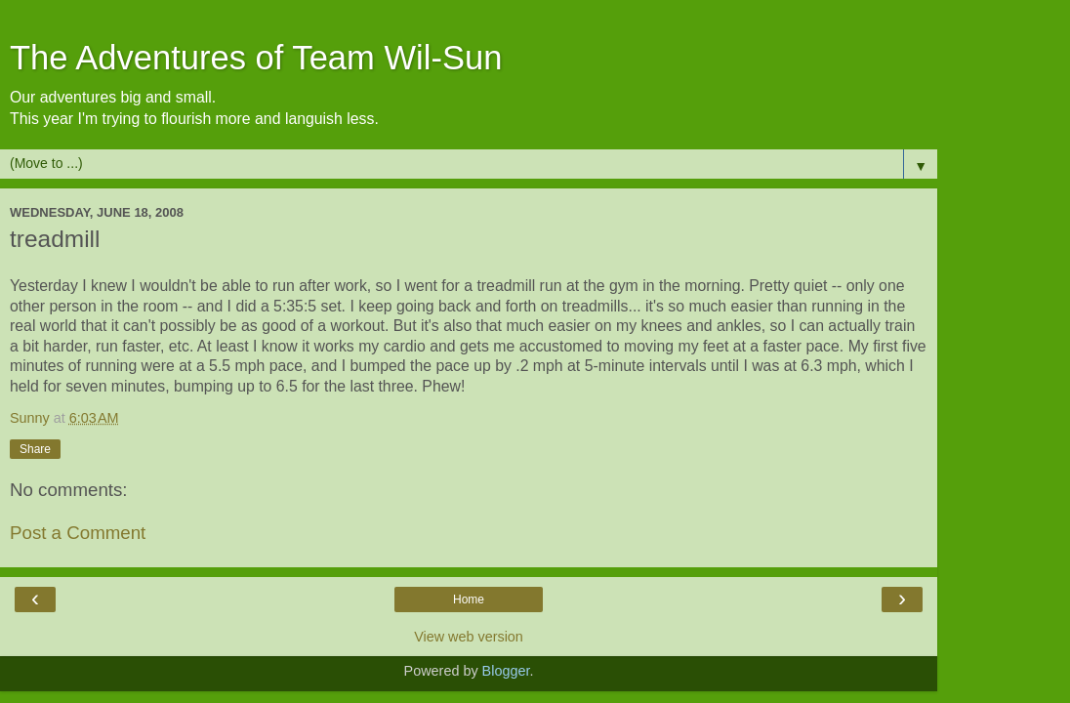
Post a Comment (77, 532)
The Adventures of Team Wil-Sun (256, 57)
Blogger (506, 671)
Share (35, 449)
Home (468, 599)
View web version (468, 636)
